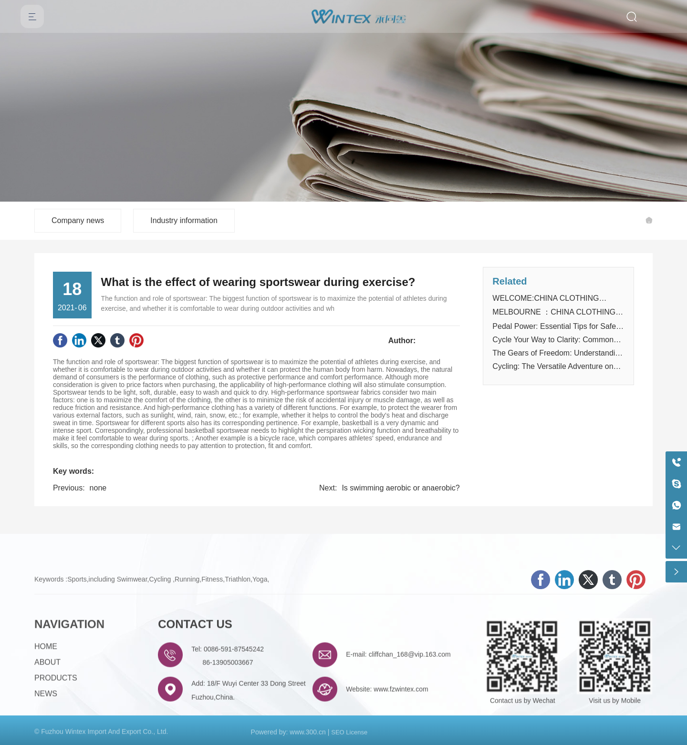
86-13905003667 (228, 702)
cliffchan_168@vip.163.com (410, 693)
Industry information (184, 220)
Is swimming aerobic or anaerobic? (400, 488)
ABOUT (47, 701)
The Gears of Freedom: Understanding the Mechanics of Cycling (558, 357)
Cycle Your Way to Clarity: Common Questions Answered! (553, 344)
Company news (78, 220)
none (98, 488)
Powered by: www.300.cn (288, 736)
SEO (337, 736)
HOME (45, 686)
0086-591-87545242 (234, 688)
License (356, 736)
